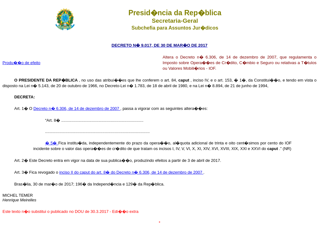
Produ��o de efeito (21, 62)
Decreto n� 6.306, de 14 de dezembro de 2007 (76, 108)
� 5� (51, 143)
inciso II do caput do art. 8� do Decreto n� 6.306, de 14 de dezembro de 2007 (131, 172)
